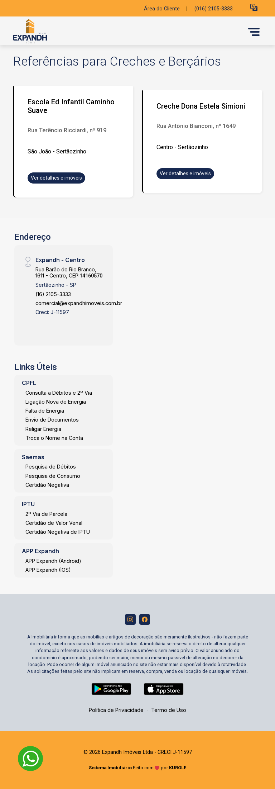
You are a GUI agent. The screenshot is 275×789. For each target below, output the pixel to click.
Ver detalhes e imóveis (56, 178)
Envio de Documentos (52, 420)
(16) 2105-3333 (53, 294)
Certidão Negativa (47, 485)
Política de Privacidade (116, 710)
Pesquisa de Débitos (50, 467)
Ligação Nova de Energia (55, 402)
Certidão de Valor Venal (53, 523)
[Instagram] (130, 619)
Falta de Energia (44, 411)
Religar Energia (43, 429)
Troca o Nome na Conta (54, 438)
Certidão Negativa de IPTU (57, 532)
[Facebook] (144, 619)
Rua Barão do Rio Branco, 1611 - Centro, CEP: (68, 272)
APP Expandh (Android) (53, 561)
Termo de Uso (168, 710)
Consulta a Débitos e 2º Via (58, 393)
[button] (254, 7)
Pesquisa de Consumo (52, 476)
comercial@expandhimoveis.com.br (78, 303)
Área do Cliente (162, 9)
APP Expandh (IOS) (48, 570)
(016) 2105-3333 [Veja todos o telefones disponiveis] (213, 9)
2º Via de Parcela (46, 514)
